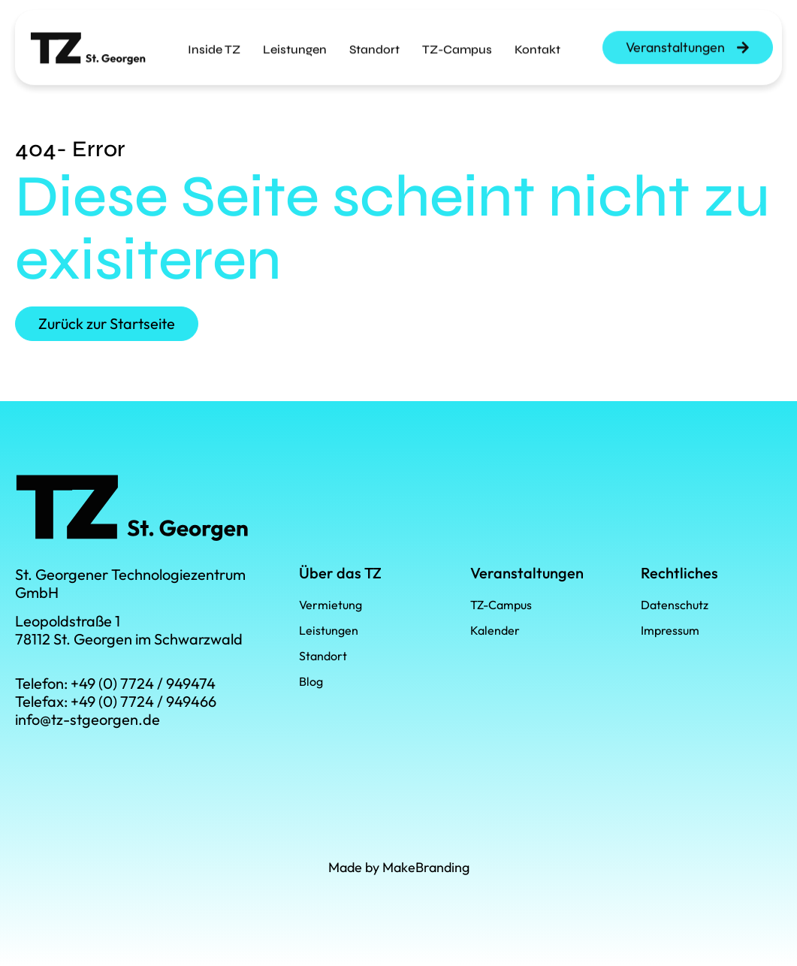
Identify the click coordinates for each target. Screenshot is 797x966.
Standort (374, 39)
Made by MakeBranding (398, 867)
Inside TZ (214, 39)
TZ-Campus (457, 39)
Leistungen (295, 39)
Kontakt (537, 39)
